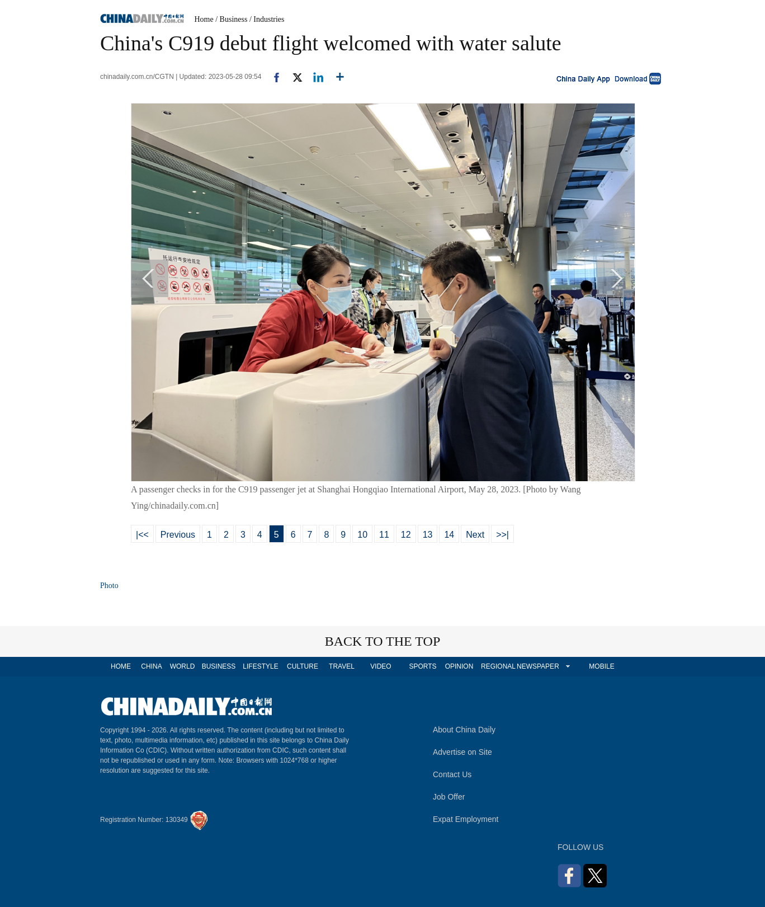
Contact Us (452, 774)
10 (362, 534)
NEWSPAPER (537, 666)
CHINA (151, 666)
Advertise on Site (462, 752)
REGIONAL (498, 666)
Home (204, 19)
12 (406, 534)
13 (428, 534)
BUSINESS (219, 666)
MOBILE (601, 666)
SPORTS (422, 666)
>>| (502, 534)
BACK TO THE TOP (383, 641)
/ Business (231, 19)
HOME (121, 666)
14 (449, 534)
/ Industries (267, 19)
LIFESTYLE (260, 666)
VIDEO (380, 666)
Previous (177, 534)
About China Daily (464, 729)
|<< (142, 534)
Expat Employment (466, 819)
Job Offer (449, 796)
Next (475, 534)
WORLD (182, 666)
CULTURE (302, 666)
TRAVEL (342, 666)
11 (384, 534)
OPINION (459, 666)
